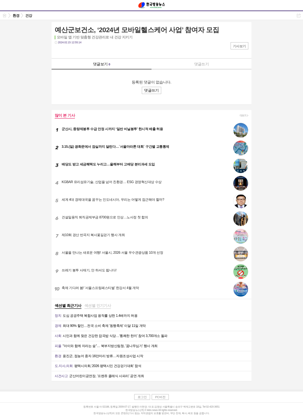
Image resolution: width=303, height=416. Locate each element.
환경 (16, 16)
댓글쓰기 (201, 64)
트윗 (66, 51)
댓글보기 (101, 64)
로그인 (142, 397)
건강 (28, 16)
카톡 (75, 51)
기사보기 (239, 46)
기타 (83, 51)
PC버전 (160, 397)
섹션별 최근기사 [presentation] (68, 306)
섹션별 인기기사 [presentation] (97, 306)
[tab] (68, 306)
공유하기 (298, 15)
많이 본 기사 (65, 115)
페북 (58, 51)
